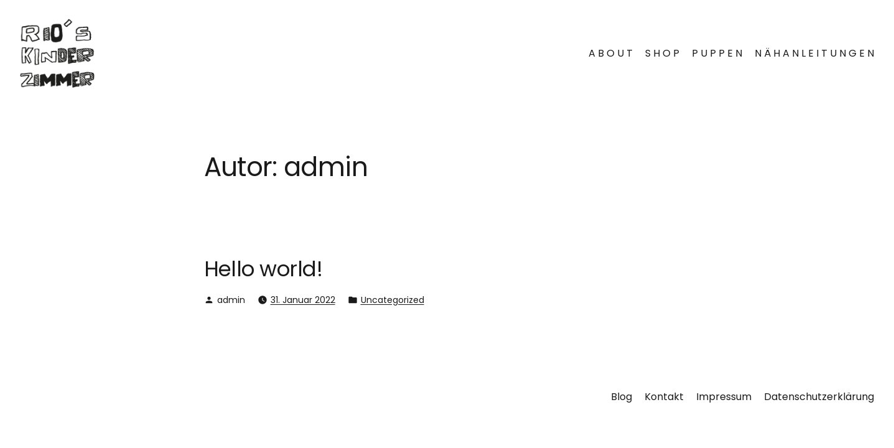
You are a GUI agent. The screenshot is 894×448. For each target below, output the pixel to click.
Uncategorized (392, 300)
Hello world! (263, 269)
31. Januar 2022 (303, 300)
